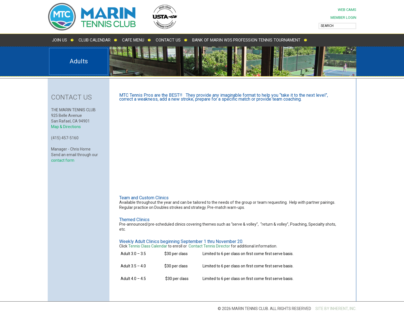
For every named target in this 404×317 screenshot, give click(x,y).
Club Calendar (95, 40)
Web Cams (347, 10)
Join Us (59, 40)
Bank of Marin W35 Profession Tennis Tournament (246, 40)
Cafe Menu (133, 40)
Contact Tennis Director (209, 246)
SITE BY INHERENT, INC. (335, 308)
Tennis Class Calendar (147, 246)
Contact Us (168, 40)
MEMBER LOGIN (343, 17)
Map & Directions (66, 126)
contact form (62, 160)
